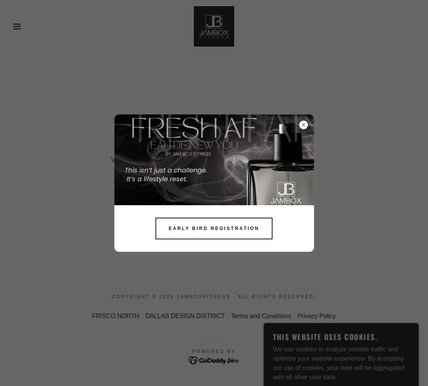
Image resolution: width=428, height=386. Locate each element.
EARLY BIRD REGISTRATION (214, 228)
